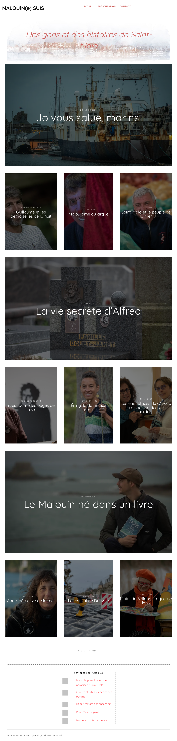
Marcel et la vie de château (92, 720)
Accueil (89, 6)
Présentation (107, 6)
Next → (95, 650)
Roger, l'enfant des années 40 (93, 703)
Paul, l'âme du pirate (88, 712)
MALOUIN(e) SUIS (23, 8)
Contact (125, 6)
